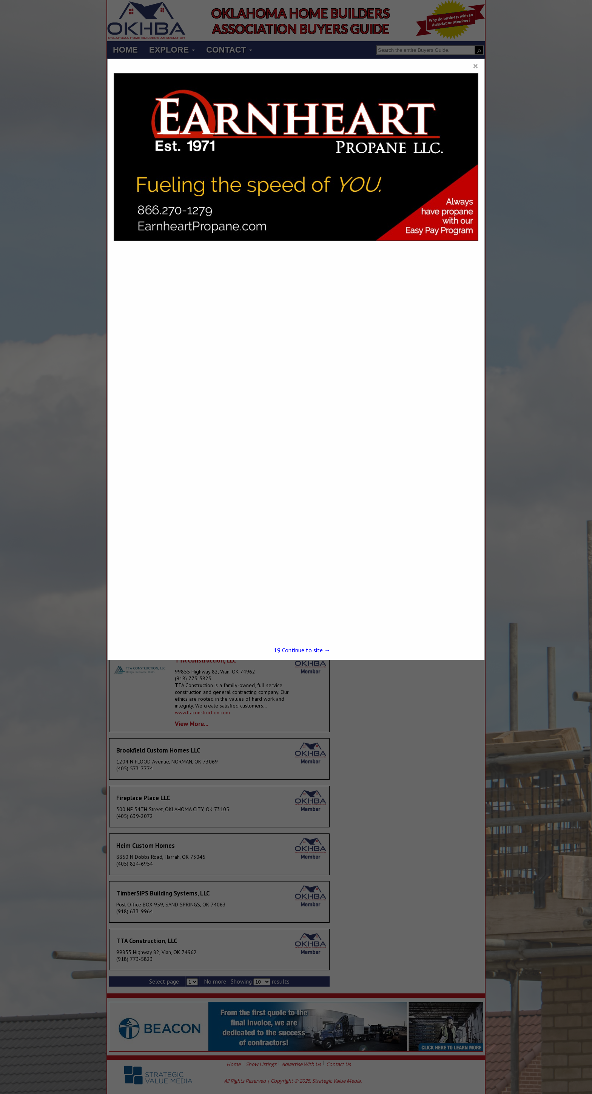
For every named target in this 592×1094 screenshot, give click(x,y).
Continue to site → (302, 650)
